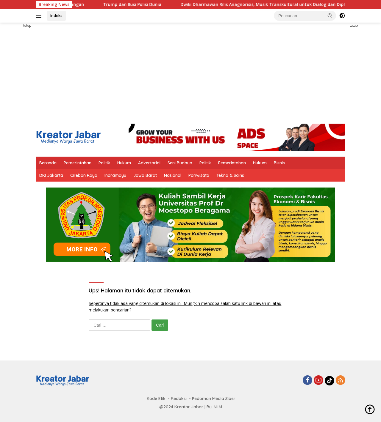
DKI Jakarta (51, 175)
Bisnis (279, 163)
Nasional (172, 175)
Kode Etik (156, 398)
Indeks (56, 15)
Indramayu (115, 175)
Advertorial (149, 163)
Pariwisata (198, 175)
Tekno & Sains (230, 175)
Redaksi (179, 398)
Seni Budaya (180, 163)
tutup (27, 25)
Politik (104, 163)
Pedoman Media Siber (213, 398)
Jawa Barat (145, 175)
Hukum (124, 163)
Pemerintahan (77, 163)
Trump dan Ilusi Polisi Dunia (137, 4)
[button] (330, 15)
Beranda (48, 163)
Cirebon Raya (83, 175)
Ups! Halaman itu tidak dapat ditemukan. (140, 290)
